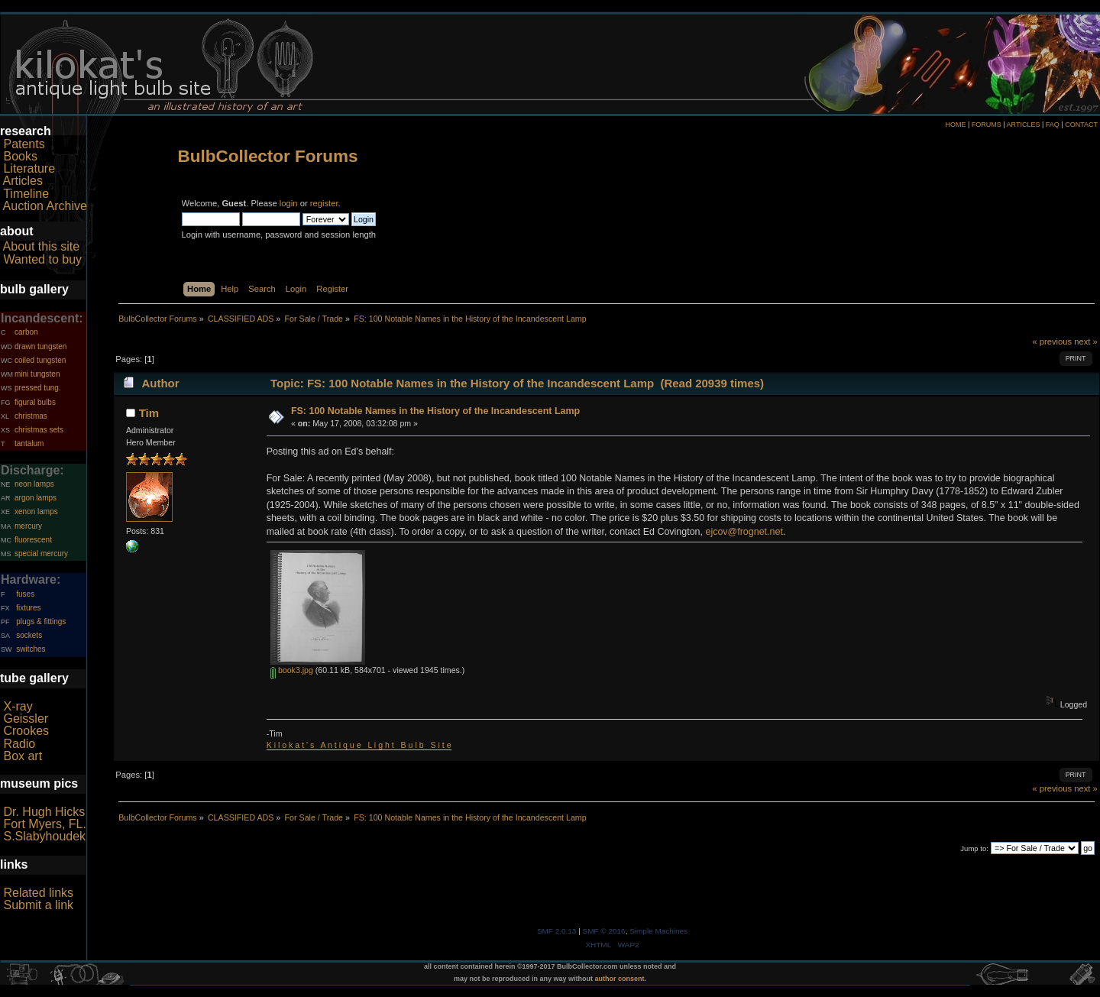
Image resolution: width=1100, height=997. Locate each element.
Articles (23, 180)
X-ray (17, 706)
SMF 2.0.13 (557, 931)
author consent (620, 978)
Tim (149, 412)
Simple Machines (658, 931)
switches (30, 649)
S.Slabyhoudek (44, 836)
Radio (19, 743)
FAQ (1053, 124)
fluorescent (33, 540)
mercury (28, 526)
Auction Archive (45, 205)
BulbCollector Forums (268, 156)
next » (1086, 341)
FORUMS (986, 124)
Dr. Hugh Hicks (44, 811)
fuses (25, 594)
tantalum (29, 443)
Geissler (25, 718)
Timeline (26, 193)
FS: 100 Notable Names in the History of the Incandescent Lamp (435, 411)
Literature (29, 168)
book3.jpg (291, 670)
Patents (23, 144)
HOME (955, 124)
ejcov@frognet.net (743, 531)
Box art (22, 755)
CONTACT (1081, 124)
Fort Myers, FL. (44, 823)
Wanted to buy (42, 259)
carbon (26, 332)
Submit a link (38, 904)
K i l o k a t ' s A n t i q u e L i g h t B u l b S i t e (359, 744)
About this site (41, 246)
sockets (29, 635)
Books (20, 156)
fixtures (28, 608)
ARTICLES (1023, 124)
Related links (38, 892)
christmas (31, 416)
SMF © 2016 (604, 931)
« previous (1052, 341)
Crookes (26, 730)
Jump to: (974, 848)
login (289, 203)
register (324, 203)
